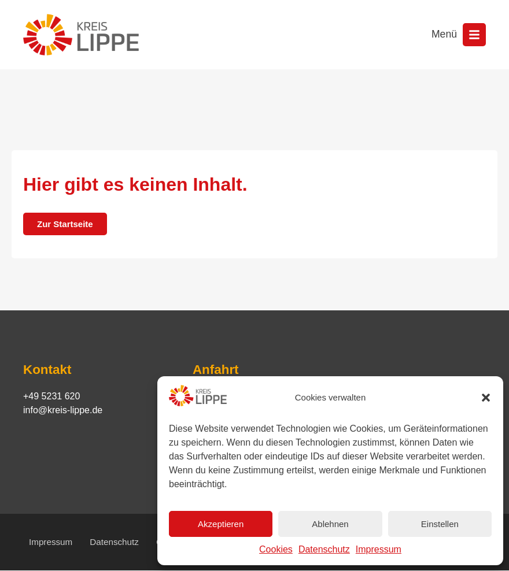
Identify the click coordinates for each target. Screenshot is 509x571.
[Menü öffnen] (474, 34)
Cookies (276, 549)
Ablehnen (330, 524)
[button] (486, 397)
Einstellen (440, 524)
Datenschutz (324, 549)
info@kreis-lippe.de (62, 410)
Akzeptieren (221, 524)
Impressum (378, 549)
